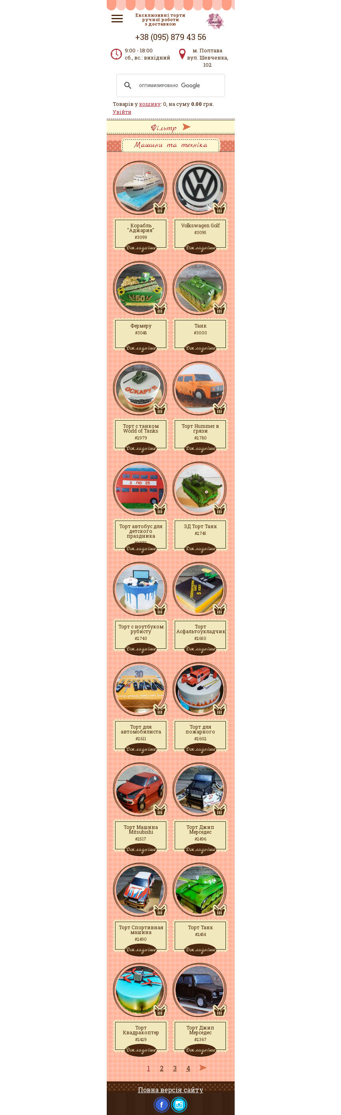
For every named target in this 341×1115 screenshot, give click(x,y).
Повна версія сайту (170, 1089)
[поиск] (169, 85)
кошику (150, 103)
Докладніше (141, 248)
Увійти (122, 111)
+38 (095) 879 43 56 (170, 37)
